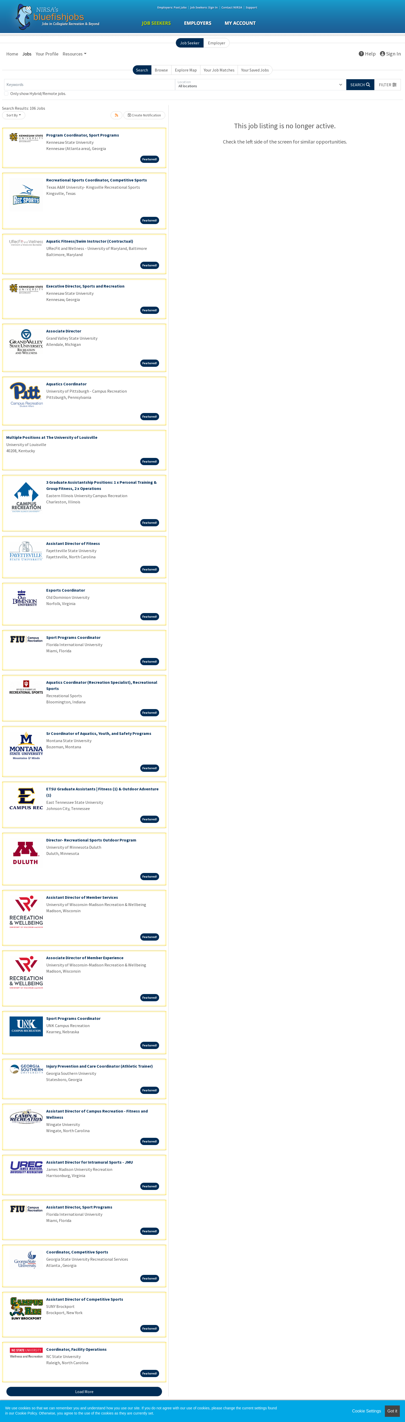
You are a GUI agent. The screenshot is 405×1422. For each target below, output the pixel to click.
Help (367, 53)
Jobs (27, 54)
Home (12, 54)
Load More (84, 1391)
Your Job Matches (219, 70)
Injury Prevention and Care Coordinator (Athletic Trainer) (99, 1066)
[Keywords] (89, 84)
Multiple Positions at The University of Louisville (51, 437)
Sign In (390, 53)
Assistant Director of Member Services (82, 897)
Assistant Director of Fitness (73, 543)
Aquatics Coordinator (66, 383)
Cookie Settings (366, 1411)
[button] (388, 84)
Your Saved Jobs (255, 70)
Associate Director (63, 330)
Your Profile (47, 54)
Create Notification (144, 115)
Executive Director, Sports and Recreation (85, 286)
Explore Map (186, 70)
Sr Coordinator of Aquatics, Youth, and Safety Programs (98, 733)
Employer (216, 42)
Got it (392, 1411)
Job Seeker (189, 42)
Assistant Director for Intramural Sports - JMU (89, 1162)
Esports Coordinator (65, 590)
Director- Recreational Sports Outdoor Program (91, 840)
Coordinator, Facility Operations (76, 1349)
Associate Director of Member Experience (84, 957)
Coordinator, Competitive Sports (77, 1251)
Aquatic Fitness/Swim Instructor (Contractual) (89, 241)
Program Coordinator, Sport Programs (82, 135)
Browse (161, 70)
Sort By (12, 115)
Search (142, 70)
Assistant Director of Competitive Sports (84, 1299)
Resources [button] (73, 54)
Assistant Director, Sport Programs (79, 1207)
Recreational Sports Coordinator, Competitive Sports (96, 179)
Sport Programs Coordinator (73, 637)
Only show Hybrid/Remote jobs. (38, 93)
